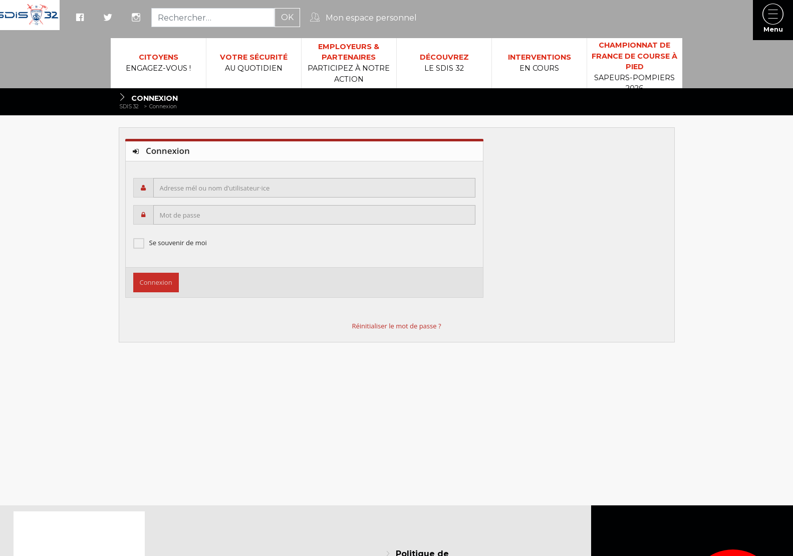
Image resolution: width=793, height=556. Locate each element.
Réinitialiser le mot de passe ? (396, 325)
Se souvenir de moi (178, 242)
